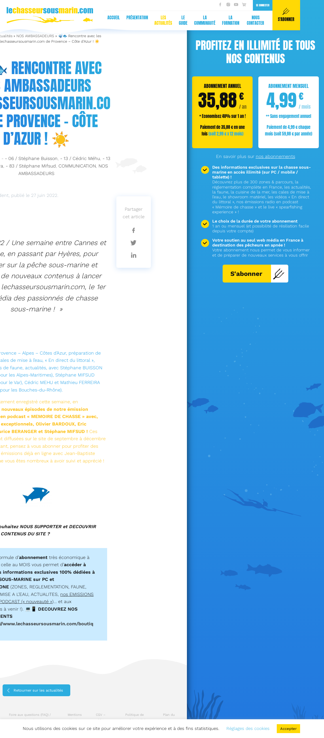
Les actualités (50, 20)
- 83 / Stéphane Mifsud (31, 166)
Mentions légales (75, 717)
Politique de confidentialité (134, 717)
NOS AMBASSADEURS (35, 36)
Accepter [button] (288, 728)
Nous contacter (142, 20)
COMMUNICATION (77, 166)
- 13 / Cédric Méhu (80, 158)
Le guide (70, 20)
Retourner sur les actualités (38, 690)
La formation (117, 20)
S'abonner (257, 273)
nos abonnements (275, 156)
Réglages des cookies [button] (248, 728)
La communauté (92, 20)
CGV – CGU (100, 717)
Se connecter (149, 5)
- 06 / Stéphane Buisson (31, 158)
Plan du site (169, 717)
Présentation (24, 17)
